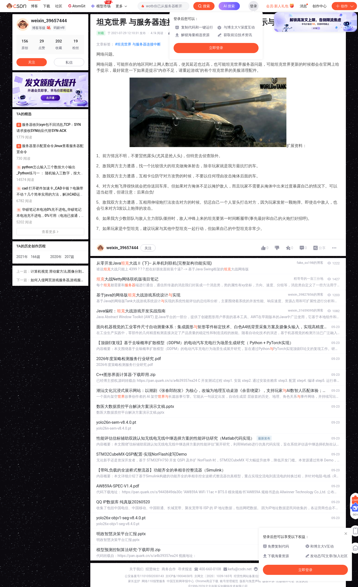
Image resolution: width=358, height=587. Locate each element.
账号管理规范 (229, 581)
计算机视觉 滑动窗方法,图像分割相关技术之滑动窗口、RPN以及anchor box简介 (57, 271)
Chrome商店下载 (207, 581)
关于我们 (136, 569)
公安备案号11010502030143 (144, 576)
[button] (46, 103)
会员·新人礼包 (280, 5)
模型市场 (101, 5)
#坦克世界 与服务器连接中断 (138, 44)
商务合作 (169, 569)
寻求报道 (185, 569)
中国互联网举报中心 (180, 581)
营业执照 (302, 581)
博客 (34, 6)
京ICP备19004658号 (179, 576)
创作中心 (319, 6)
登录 (253, 6)
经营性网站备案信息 (247, 576)
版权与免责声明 (250, 581)
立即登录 (216, 48)
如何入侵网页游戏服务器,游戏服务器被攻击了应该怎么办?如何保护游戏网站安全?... (56, 280)
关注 (148, 248)
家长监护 (134, 581)
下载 (46, 6)
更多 (121, 6)
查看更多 (50, 232)
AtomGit (76, 6)
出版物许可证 (285, 581)
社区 (58, 6)
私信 (69, 62)
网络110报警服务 (153, 581)
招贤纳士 (152, 569)
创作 (344, 6)
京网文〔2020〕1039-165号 (213, 576)
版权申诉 (268, 581)
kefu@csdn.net (240, 569)
